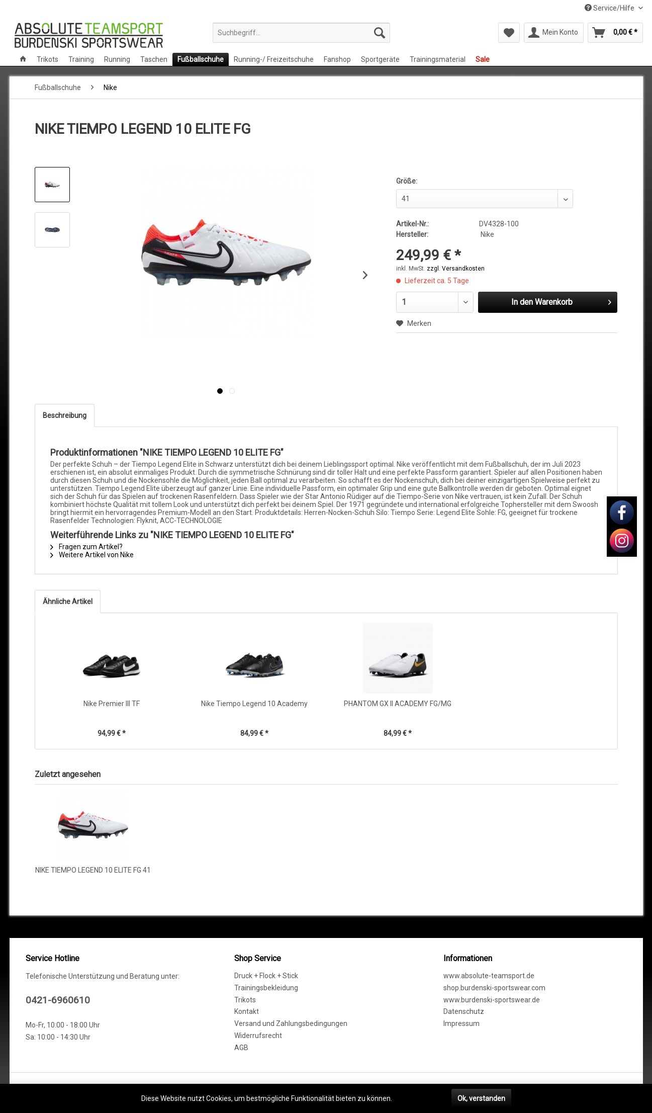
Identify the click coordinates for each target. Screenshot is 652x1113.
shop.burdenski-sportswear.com (494, 988)
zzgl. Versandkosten (456, 268)
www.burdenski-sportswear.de (491, 1000)
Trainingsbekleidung (266, 988)
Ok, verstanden (481, 1098)
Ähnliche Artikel (67, 601)
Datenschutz (463, 1011)
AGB (241, 1048)
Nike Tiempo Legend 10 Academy (254, 704)
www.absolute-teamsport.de (488, 976)
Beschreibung (64, 415)
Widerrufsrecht (258, 1036)
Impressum (461, 1023)
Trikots (245, 1000)
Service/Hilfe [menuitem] (610, 8)
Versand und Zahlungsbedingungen (290, 1023)
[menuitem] (301, 33)
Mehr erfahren (417, 1098)
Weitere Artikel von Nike (92, 555)
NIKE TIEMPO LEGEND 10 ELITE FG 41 (93, 870)
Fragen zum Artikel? (86, 547)
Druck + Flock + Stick (266, 976)
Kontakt (246, 1011)
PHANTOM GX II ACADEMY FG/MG (397, 704)
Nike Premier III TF (111, 704)
